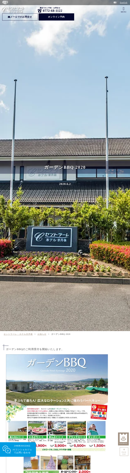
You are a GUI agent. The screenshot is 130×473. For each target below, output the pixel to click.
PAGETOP (124, 453)
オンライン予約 (56, 17)
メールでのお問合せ (20, 17)
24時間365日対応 (22, 449)
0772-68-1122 (52, 10)
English (123, 2)
